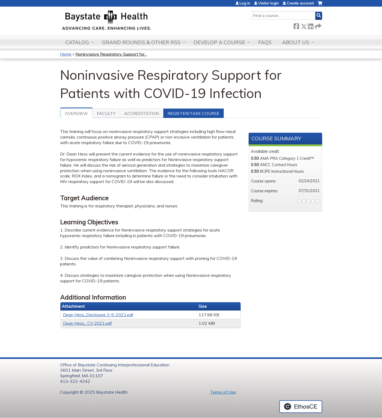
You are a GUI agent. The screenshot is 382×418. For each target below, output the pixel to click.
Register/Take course (193, 113)
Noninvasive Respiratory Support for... (111, 54)
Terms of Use (222, 392)
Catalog (77, 42)
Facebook (296, 25)
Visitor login (268, 3)
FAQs (265, 42)
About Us (295, 42)
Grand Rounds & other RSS (141, 42)
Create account (300, 3)
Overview (76, 113)
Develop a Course (219, 42)
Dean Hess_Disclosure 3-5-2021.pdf (98, 314)
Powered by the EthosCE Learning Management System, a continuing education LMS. (300, 406)
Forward (317, 25)
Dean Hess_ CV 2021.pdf (87, 323)
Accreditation (141, 113)
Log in (245, 3)
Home (65, 54)
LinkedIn (310, 25)
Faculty (106, 113)
